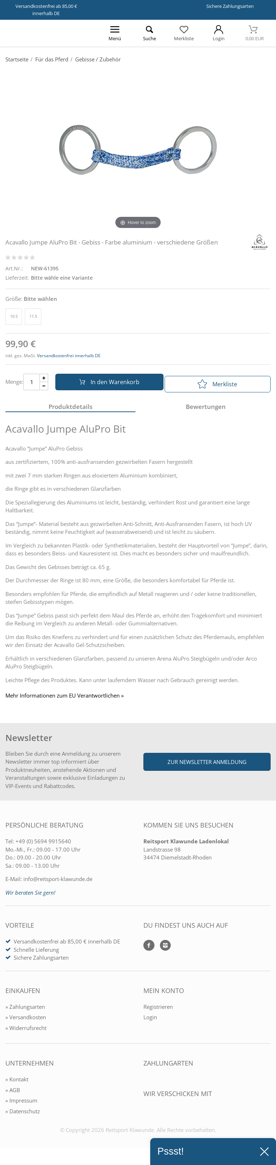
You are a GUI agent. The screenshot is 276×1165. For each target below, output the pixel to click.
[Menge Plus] (44, 380)
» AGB (12, 1094)
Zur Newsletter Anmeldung (207, 766)
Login (150, 1021)
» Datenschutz (22, 1115)
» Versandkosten (25, 1021)
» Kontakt (16, 1083)
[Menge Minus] (44, 388)
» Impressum (21, 1105)
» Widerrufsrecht (25, 1032)
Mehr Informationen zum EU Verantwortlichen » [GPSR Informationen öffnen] (64, 700)
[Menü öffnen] (114, 33)
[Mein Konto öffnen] (218, 33)
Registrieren (158, 1011)
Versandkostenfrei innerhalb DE (69, 356)
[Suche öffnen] (149, 33)
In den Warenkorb (106, 384)
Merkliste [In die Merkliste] (217, 384)
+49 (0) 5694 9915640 (43, 845)
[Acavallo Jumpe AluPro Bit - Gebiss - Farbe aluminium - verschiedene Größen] (138, 149)
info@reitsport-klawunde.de (57, 883)
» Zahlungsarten (25, 1011)
